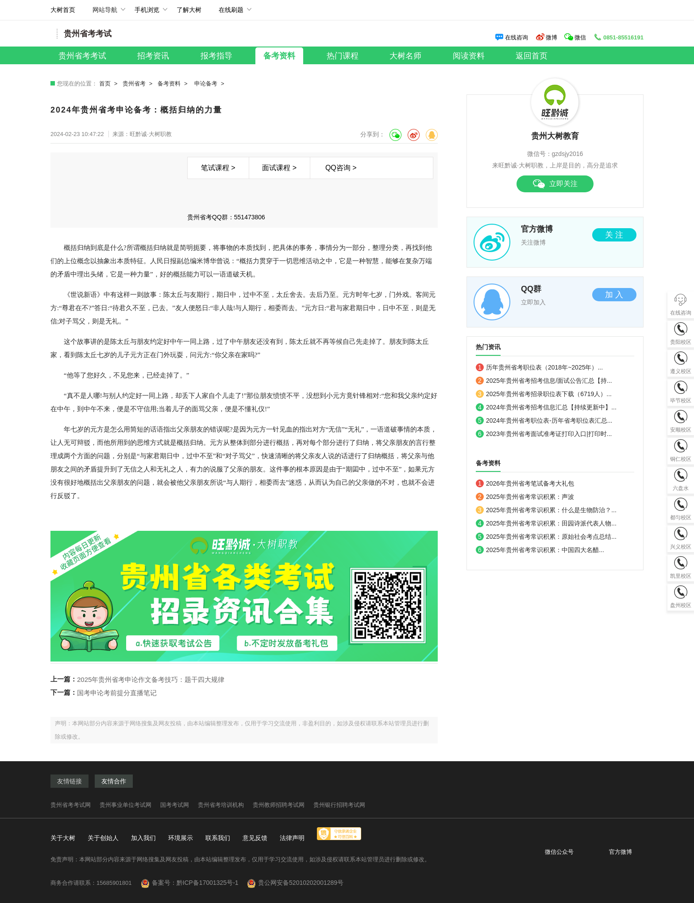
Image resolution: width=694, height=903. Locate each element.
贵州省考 (134, 83)
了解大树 (189, 9)
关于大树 (62, 837)
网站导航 (105, 13)
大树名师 (405, 55)
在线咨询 (511, 37)
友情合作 (113, 781)
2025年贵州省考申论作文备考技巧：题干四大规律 (150, 679)
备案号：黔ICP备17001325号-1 (199, 882)
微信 (576, 37)
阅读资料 (469, 55)
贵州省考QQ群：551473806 (226, 217)
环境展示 (180, 837)
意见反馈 (255, 837)
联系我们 (217, 837)
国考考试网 (174, 805)
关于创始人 (103, 837)
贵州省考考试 (82, 55)
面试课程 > (279, 167)
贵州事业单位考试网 (125, 805)
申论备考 (205, 83)
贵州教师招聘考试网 (279, 805)
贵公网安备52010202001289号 (300, 882)
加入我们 (143, 837)
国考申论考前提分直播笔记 (117, 693)
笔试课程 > (218, 167)
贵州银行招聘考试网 (339, 805)
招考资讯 (153, 55)
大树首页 (62, 9)
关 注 (614, 234)
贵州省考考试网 (70, 805)
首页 (105, 83)
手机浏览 (147, 13)
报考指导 (216, 55)
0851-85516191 (618, 37)
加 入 (614, 294)
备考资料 (279, 55)
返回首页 (531, 55)
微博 (546, 37)
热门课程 (343, 55)
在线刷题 (231, 13)
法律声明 (292, 837)
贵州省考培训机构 (221, 805)
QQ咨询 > (341, 167)
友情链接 (69, 781)
